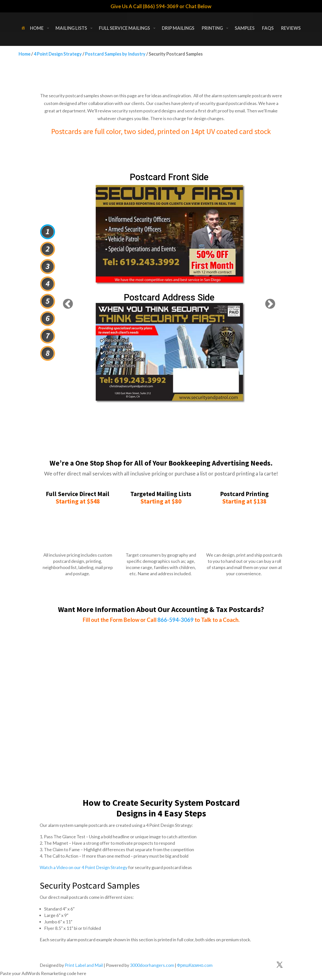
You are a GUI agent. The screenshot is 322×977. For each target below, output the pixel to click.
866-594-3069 (175, 619)
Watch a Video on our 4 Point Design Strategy (83, 867)
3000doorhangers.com (152, 965)
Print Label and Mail (84, 965)
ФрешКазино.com (195, 965)
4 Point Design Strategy (58, 54)
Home (24, 54)
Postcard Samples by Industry (115, 54)
